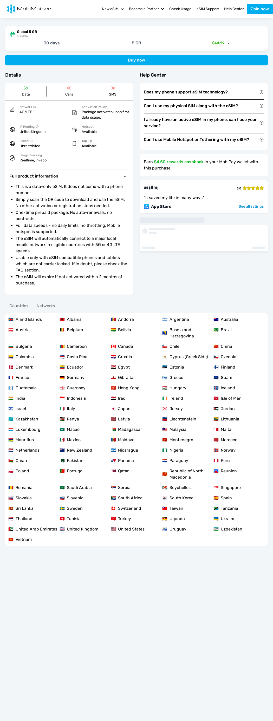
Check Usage (180, 9)
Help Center (234, 9)
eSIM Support (208, 9)
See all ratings (251, 207)
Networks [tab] (46, 305)
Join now (260, 8)
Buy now (136, 60)
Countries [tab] (18, 305)
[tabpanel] (136, 429)
